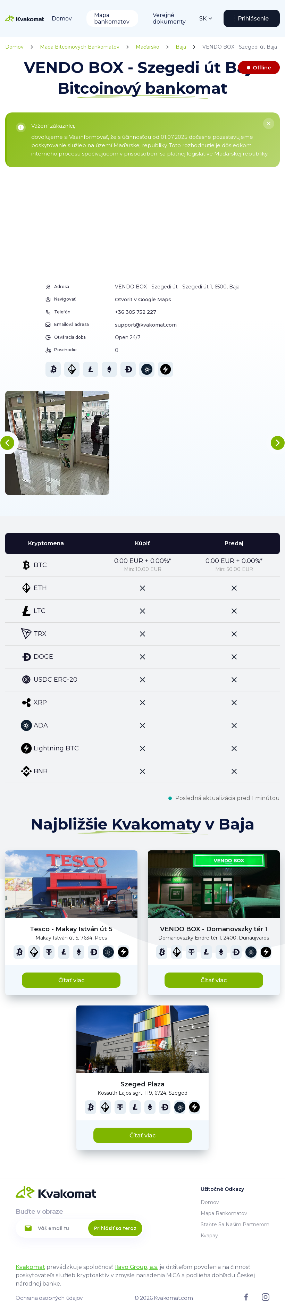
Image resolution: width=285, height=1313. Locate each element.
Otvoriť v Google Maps (143, 299)
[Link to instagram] (265, 1299)
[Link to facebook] (246, 1299)
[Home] (24, 18)
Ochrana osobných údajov (49, 1298)
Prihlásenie (253, 18)
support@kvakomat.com (146, 325)
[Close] (268, 123)
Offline (262, 67)
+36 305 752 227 (135, 312)
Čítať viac (71, 980)
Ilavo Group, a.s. (136, 1267)
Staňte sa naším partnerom (235, 1224)
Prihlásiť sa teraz (115, 1228)
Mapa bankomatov (111, 18)
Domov (62, 18)
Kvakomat (30, 1267)
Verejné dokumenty (169, 18)
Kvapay (209, 1235)
